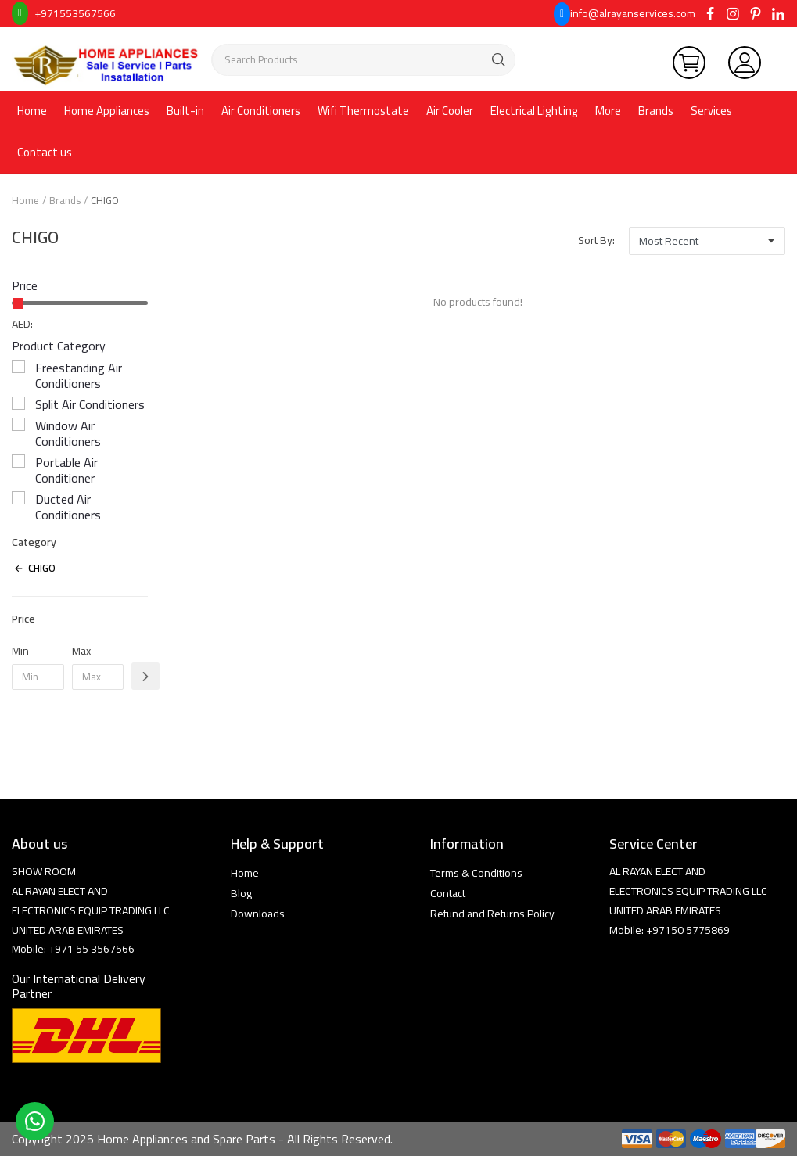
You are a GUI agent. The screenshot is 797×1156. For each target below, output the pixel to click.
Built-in (185, 110)
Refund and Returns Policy (492, 913)
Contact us (44, 152)
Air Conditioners (260, 110)
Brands (655, 110)
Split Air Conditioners (90, 404)
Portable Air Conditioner (66, 470)
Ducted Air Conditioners (68, 506)
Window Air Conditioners (68, 433)
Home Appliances (106, 110)
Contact (447, 893)
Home (32, 110)
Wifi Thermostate (363, 110)
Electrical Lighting (534, 110)
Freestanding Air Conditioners (78, 375)
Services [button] (711, 110)
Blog (241, 893)
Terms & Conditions (476, 873)
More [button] (608, 110)
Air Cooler (449, 110)
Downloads (258, 913)
